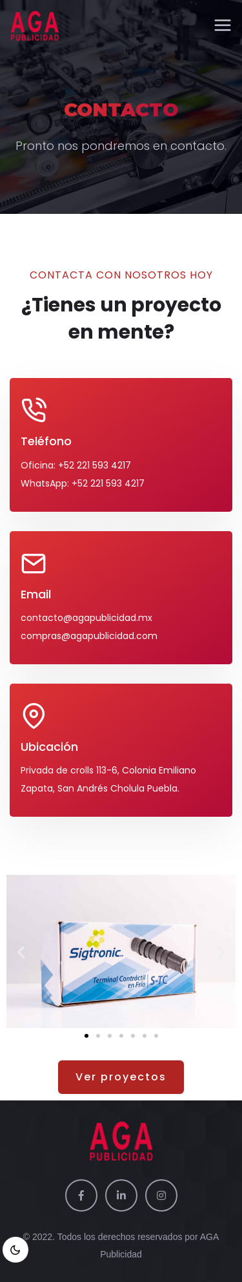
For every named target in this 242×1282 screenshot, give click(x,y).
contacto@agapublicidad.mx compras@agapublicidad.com (89, 626)
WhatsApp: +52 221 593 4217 (83, 483)
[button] (21, 951)
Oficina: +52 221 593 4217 (76, 465)
